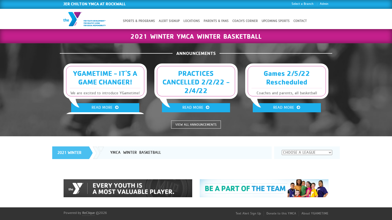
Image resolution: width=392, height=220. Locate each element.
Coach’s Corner (245, 21)
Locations (191, 21)
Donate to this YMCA (281, 213)
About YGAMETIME (314, 213)
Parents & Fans (216, 21)
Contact (300, 21)
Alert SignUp (169, 21)
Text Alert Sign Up (248, 213)
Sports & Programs (139, 21)
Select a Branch (303, 4)
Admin (324, 4)
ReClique (88, 213)
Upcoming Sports (276, 21)
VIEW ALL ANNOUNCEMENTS (196, 124)
